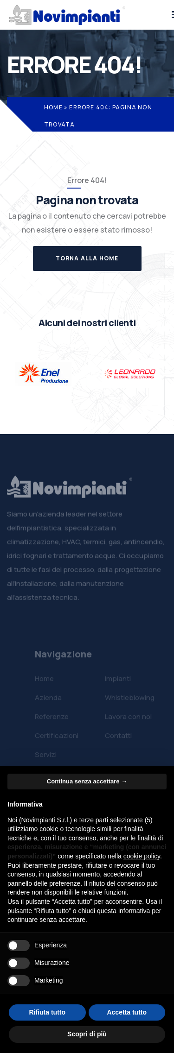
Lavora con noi (128, 719)
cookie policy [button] (141, 856)
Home (53, 107)
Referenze (52, 719)
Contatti (118, 738)
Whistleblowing (130, 700)
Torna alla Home (87, 258)
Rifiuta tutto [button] (47, 1012)
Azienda (48, 700)
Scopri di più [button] (87, 1034)
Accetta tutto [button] (127, 1012)
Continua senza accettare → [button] (87, 781)
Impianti (118, 681)
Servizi (46, 757)
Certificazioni (56, 738)
